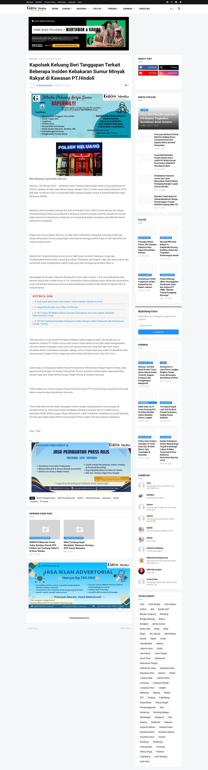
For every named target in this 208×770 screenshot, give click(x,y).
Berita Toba (145, 629)
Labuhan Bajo (146, 678)
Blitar (166, 629)
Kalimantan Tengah (148, 663)
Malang (156, 693)
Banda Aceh (163, 609)
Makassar (144, 693)
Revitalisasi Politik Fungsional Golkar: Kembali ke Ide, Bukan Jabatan (147, 283)
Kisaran (161, 673)
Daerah (66, 9)
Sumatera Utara (147, 737)
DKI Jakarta (155, 634)
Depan (55, 9)
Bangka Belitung (147, 619)
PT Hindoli (44, 502)
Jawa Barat (145, 653)
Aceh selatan (170, 604)
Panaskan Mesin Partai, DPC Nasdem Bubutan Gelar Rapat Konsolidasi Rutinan (147, 247)
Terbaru (112, 9)
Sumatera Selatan (166, 732)
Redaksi (39, 2)
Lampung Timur (147, 688)
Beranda (30, 2)
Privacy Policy (49, 2)
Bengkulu (144, 624)
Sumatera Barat (147, 732)
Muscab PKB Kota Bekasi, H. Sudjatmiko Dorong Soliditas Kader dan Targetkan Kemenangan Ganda (169, 249)
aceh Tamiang (161, 756)
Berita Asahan (159, 624)
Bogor (142, 634)
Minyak (116, 498)
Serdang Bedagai (161, 712)
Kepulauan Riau (147, 673)
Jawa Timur (145, 658)
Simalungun (145, 717)
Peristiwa (144, 9)
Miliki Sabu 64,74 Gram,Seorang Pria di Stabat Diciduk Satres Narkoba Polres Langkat (147, 412)
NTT (142, 697)
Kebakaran (106, 498)
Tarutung (160, 747)
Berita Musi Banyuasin (66, 498)
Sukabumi (155, 722)
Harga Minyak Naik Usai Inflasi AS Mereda (57, 307)
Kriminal (128, 9)
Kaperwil (72, 2)
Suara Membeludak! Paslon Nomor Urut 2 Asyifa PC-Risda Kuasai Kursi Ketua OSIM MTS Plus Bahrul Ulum (165, 160)
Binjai (156, 629)
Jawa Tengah (161, 653)
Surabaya (144, 742)
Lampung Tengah (161, 683)
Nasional (82, 9)
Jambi (159, 648)
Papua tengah (162, 702)
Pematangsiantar (148, 707)
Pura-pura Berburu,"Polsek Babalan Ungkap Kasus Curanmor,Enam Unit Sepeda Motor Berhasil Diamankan (166, 140)
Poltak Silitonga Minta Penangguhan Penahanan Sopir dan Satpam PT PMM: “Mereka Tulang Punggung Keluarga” (169, 287)
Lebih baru (33, 628)
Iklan (80, 2)
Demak (143, 638)
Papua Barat (145, 702)
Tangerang (157, 742)
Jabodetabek (146, 643)
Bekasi (162, 619)
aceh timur (145, 761)
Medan (167, 693)
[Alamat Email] (158, 325)
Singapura (159, 717)
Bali (152, 609)
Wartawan (62, 2)
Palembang (164, 697)
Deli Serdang (170, 634)
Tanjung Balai (146, 747)
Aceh (142, 604)
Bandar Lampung (148, 614)
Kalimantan (160, 658)
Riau (162, 707)
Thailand (160, 751)
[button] (172, 8)
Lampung (144, 683)
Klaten (172, 673)
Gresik (163, 638)
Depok (153, 638)
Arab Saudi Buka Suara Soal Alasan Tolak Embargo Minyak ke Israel (69, 301)
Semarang (144, 712)
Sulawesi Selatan (147, 727)
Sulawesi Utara (166, 727)
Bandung (164, 614)
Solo (170, 717)
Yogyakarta (145, 756)
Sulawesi (168, 722)
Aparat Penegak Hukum (50, 59)
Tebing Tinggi (146, 751)
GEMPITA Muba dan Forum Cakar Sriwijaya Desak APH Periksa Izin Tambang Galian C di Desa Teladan (44, 546)
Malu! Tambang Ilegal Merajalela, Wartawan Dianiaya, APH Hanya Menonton (79, 545)
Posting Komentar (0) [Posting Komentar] (79, 618)
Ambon (143, 609)
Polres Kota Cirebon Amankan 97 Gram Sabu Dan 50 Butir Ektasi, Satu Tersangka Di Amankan (147, 448)
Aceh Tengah (154, 604)
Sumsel (161, 737)
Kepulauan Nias (167, 668)
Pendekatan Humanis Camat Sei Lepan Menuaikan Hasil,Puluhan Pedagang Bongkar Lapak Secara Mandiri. (166, 181)
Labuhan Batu (163, 678)
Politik (97, 9)
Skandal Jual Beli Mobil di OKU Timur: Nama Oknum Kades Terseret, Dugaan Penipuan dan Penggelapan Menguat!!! (147, 375)
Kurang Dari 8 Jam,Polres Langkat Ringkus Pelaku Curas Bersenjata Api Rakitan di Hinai (169, 372)
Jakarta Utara (146, 648)
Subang (143, 722)
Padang (151, 697)
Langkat (162, 688)
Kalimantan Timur (148, 668)
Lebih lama (125, 628)
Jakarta (159, 643)
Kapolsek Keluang (93, 498)
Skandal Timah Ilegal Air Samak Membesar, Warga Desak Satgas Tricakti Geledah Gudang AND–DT (166, 200)
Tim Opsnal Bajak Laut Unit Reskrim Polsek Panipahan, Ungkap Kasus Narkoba (168, 412)
